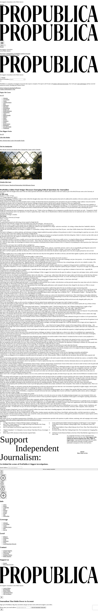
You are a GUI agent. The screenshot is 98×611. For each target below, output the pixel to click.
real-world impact (81, 83)
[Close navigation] (0, 81)
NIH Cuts (19, 53)
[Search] (2, 23)
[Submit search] (24, 79)
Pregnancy (6, 121)
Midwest (5, 536)
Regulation (6, 125)
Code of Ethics (7, 588)
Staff (15, 88)
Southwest (5, 541)
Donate (2, 4)
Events (5, 513)
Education (5, 106)
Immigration (6, 112)
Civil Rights (6, 99)
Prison (4, 122)
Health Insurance (7, 111)
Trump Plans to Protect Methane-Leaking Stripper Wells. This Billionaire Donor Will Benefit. (73, 425)
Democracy (6, 105)
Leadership (11, 88)
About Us (2, 88)
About (1, 55)
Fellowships (6, 516)
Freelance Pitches (7, 555)
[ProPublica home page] (49, 583)
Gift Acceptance (7, 594)
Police (4, 118)
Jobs (4, 514)
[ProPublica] (49, 21)
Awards (5, 512)
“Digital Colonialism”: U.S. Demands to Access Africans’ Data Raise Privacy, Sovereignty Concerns (25, 430)
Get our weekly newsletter (49, 469)
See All (2, 95)
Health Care (6, 109)
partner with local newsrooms (60, 83)
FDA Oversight (26, 53)
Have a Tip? (16, 55)
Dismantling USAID (12, 53)
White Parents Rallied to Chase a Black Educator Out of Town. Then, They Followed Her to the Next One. (75, 427)
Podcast (11, 55)
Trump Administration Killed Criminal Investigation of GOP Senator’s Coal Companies (74, 423)
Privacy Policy (7, 591)
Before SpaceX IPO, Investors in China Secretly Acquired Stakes (19, 433)
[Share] (0, 197)
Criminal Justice (7, 102)
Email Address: (4, 467)
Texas (4, 542)
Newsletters (6, 55)
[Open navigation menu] (0, 23)
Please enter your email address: (8, 607)
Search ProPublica (4, 79)
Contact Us (3, 89)
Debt (4, 104)
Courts (5, 101)
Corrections (6, 553)
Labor (4, 114)
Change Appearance (8, 197)
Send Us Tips (11, 89)
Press (7, 89)
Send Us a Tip (6, 552)
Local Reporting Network (9, 544)
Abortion (5, 98)
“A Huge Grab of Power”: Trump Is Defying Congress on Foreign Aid (20, 423)
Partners (19, 88)
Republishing (6, 589)
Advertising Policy (8, 592)
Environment (6, 108)
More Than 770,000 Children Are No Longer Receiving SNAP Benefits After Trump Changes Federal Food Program (24, 425)
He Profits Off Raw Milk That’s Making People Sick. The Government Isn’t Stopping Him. (75, 430)
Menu (2, 45)
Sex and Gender (7, 126)
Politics (5, 119)
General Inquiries (7, 550)
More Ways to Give (82, 453)
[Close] (1, 597)
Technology (6, 128)
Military (5, 116)
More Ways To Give (8, 564)
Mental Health (6, 115)
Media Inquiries (7, 556)
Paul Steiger (9, 199)
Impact (6, 88)
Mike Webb (5, 194)
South (4, 539)
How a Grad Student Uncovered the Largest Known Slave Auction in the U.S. (22, 427)
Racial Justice (6, 124)
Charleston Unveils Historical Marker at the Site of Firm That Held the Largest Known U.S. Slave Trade (75, 433)
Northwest (5, 538)
